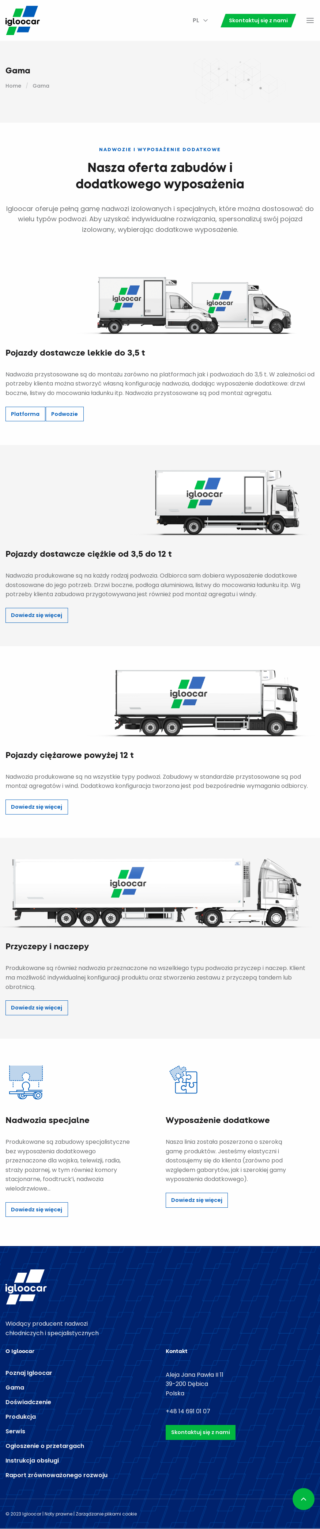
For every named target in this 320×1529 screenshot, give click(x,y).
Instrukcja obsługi (32, 1461)
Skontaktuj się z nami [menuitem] (258, 20)
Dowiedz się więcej (36, 615)
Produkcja (20, 1417)
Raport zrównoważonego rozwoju (56, 1475)
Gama (14, 1388)
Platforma (25, 414)
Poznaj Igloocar (28, 1373)
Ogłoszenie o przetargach (44, 1446)
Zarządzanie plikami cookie (106, 1514)
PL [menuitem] (196, 20)
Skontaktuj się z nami (200, 1432)
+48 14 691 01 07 (188, 1411)
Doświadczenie (28, 1402)
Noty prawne (58, 1514)
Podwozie (64, 414)
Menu (310, 20)
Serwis (15, 1431)
